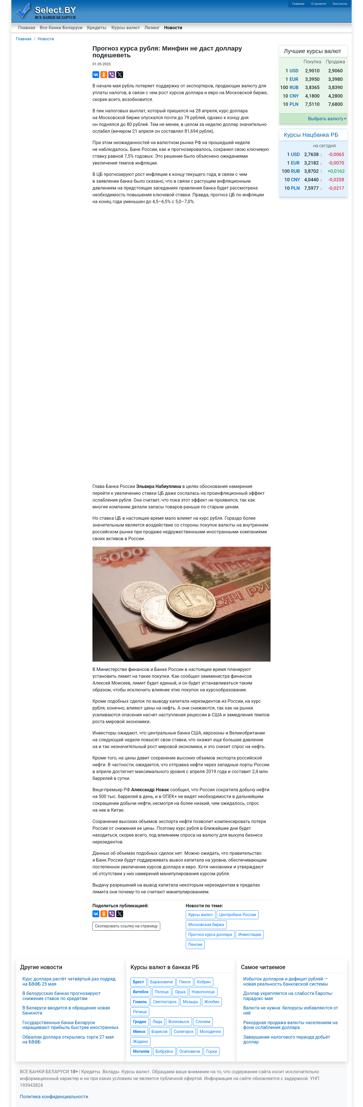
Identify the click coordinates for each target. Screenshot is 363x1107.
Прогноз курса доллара (210, 934)
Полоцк (162, 992)
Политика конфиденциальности (54, 1096)
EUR (294, 79)
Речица (140, 1011)
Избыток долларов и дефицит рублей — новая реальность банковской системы (285, 981)
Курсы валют (125, 27)
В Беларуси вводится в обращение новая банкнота (66, 1010)
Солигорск (184, 1031)
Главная (298, 4)
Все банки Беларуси (61, 27)
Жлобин (212, 1001)
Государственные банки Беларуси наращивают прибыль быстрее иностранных (70, 1025)
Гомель (140, 1001)
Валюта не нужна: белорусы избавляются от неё (290, 1010)
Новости (173, 27)
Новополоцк (203, 992)
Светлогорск (165, 1001)
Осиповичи (189, 1051)
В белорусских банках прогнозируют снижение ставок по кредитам (61, 996)
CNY (294, 96)
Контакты (340, 4)
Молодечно (210, 1031)
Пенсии (195, 944)
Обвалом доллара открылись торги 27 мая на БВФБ (68, 1039)
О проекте (318, 4)
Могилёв (141, 1051)
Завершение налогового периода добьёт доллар (286, 1039)
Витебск (140, 992)
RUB (294, 87)
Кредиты (96, 27)
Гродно (139, 1021)
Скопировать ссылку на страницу (126, 926)
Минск (139, 1031)
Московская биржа (206, 924)
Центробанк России (237, 914)
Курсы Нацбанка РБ (311, 134)
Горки (211, 1051)
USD (294, 70)
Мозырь (190, 1001)
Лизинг (151, 27)
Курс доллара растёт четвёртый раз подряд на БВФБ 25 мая (68, 981)
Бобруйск (164, 1051)
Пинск (185, 982)
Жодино (140, 1041)
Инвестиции (249, 934)
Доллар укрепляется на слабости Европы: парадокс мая (288, 996)
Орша (180, 992)
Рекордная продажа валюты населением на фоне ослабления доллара (290, 1025)
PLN (294, 104)
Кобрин (204, 982)
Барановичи (161, 982)
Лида (157, 1021)
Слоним (203, 1021)
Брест (138, 982)
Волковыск (178, 1021)
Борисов (160, 1031)
